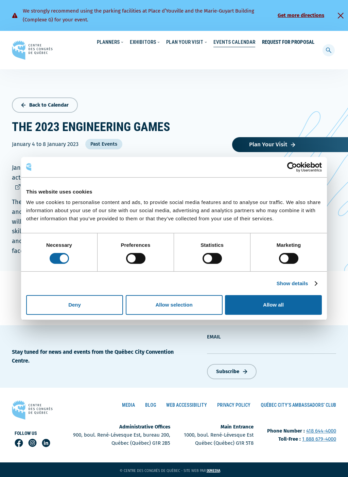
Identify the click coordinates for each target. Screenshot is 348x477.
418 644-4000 (321, 430)
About (269, 42)
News (250, 42)
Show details (292, 283)
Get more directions (301, 15)
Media (128, 403)
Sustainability (223, 42)
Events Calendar (234, 56)
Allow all (273, 305)
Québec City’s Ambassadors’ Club (298, 403)
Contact (292, 42)
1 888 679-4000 (319, 438)
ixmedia (218, 469)
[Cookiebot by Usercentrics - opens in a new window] (292, 167)
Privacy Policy (233, 403)
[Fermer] (340, 15)
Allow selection (173, 305)
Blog (150, 403)
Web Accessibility (186, 403)
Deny (74, 305)
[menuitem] (311, 42)
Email (214, 335)
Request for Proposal (288, 56)
